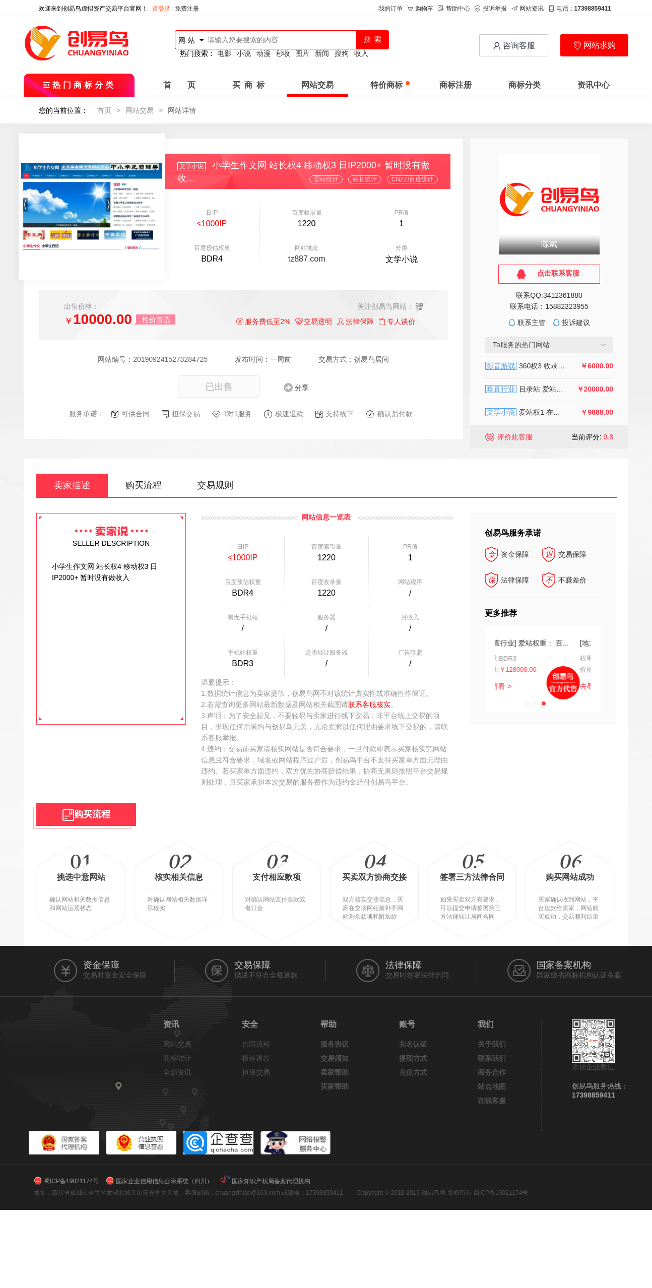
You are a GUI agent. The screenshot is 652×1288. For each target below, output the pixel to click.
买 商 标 (248, 85)
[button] (528, 703)
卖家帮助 (334, 1072)
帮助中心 (454, 8)
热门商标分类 (79, 85)
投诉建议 (576, 322)
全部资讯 (177, 1072)
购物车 (420, 8)
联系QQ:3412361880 (549, 295)
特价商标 (390, 85)
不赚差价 (564, 580)
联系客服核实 (369, 704)
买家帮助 (334, 1086)
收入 (361, 53)
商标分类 (524, 85)
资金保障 (507, 554)
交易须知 (334, 1058)
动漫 (263, 53)
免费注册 (187, 8)
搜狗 (342, 53)
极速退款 (256, 1058)
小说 (244, 53)
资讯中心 (593, 85)
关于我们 (492, 1044)
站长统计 (365, 179)
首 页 (179, 85)
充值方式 (413, 1072)
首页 (104, 110)
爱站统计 (326, 179)
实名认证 (413, 1044)
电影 (224, 53)
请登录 (161, 8)
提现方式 (413, 1058)
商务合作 (492, 1072)
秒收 (283, 53)
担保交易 (256, 1072)
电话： (579, 8)
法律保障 (507, 580)
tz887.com (306, 258)
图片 (302, 53)
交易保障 (564, 554)
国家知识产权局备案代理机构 (271, 1181)
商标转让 (177, 1058)
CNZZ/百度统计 (412, 179)
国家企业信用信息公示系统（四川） (164, 1181)
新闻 (322, 53)
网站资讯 (527, 8)
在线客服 (492, 1101)
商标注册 (455, 85)
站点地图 (492, 1086)
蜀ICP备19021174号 (71, 1181)
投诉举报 (491, 8)
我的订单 (390, 8)
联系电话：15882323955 (549, 306)
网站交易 (317, 85)
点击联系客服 (558, 273)
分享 (302, 387)
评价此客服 (515, 437)
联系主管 (531, 322)
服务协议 (334, 1044)
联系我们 (492, 1058)
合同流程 (256, 1044)
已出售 (218, 387)
